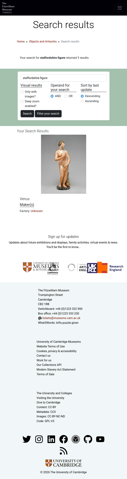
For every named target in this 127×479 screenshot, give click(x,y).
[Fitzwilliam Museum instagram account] (39, 439)
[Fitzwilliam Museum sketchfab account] (76, 439)
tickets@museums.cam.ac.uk (61, 318)
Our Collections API (49, 365)
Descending (92, 96)
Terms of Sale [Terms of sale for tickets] (45, 374)
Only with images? (31, 94)
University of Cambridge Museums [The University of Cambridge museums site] (59, 341)
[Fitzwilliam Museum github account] (88, 439)
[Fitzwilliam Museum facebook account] (52, 439)
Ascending (92, 101)
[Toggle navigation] (120, 7)
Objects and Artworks (43, 41)
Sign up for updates (63, 236)
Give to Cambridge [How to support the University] (48, 402)
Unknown (37, 211)
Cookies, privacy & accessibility (57, 351)
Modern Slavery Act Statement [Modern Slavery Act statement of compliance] (56, 369)
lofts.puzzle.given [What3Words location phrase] (67, 322)
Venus (25, 199)
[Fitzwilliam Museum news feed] (63, 450)
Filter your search (48, 113)
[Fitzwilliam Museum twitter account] (27, 439)
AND (58, 96)
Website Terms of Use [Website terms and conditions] (51, 346)
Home (21, 41)
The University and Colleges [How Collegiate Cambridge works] (54, 393)
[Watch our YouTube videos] (100, 439)
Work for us (44, 360)
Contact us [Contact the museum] (44, 355)
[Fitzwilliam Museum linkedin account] (64, 439)
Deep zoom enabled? (32, 104)
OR (71, 96)
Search (27, 113)
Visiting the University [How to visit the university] (50, 398)
